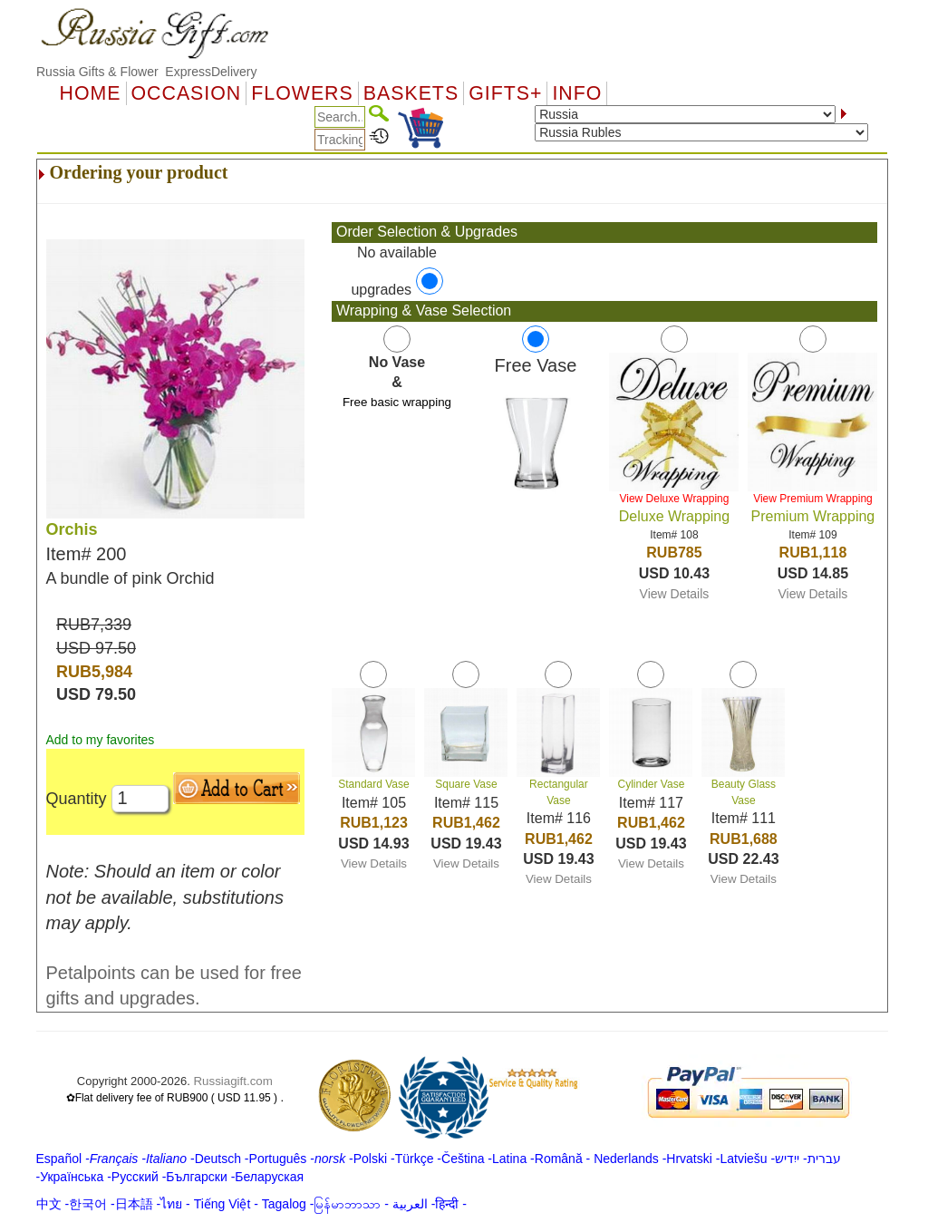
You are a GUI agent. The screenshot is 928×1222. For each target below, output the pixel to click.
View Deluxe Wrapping (674, 498)
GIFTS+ (505, 93)
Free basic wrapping (397, 402)
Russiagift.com (232, 1081)
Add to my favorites (100, 739)
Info (577, 93)
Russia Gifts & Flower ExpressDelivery (146, 71)
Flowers (302, 93)
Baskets (411, 93)
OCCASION (186, 93)
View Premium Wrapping (813, 498)
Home (90, 93)
